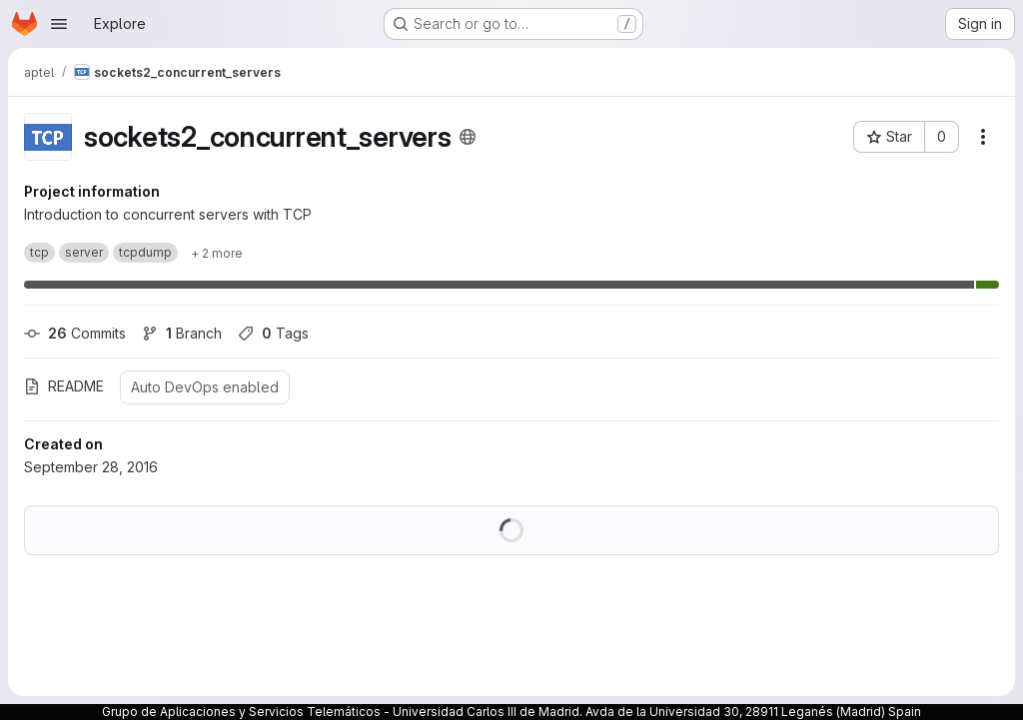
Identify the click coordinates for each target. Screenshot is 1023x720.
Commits (75, 333)
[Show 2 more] (217, 253)
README (64, 385)
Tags (273, 333)
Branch (182, 333)
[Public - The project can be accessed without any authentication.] (468, 137)
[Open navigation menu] (59, 24)
